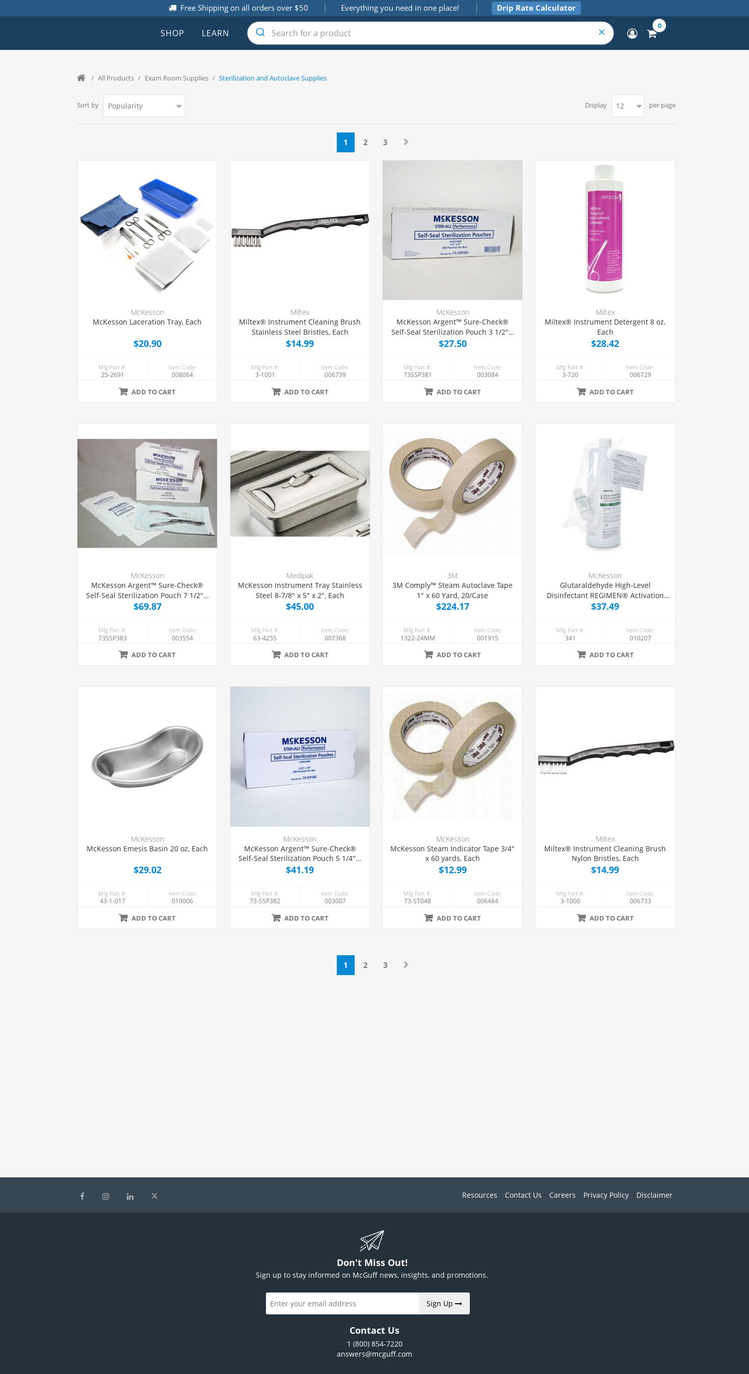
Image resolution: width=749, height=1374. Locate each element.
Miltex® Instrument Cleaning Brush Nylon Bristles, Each (605, 854)
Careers (562, 1195)
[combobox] (430, 33)
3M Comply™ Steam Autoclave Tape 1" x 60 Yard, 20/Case (452, 590)
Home (82, 78)
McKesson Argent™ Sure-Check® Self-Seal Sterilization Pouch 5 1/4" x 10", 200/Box (299, 854)
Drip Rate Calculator (536, 8)
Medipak (299, 575)
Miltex (300, 312)
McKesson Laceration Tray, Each (147, 322)
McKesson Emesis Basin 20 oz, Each (147, 848)
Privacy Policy (606, 1195)
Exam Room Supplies (176, 78)
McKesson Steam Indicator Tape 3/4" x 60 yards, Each (452, 854)
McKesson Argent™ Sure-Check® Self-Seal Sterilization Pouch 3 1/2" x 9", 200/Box (452, 327)
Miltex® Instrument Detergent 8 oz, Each (605, 327)
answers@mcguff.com (374, 1354)
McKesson (147, 312)
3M (452, 575)
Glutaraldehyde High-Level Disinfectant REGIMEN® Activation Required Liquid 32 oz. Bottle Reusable (605, 590)
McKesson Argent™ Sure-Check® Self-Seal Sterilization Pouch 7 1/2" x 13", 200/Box (147, 590)
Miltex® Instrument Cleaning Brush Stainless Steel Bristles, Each (300, 327)
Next (406, 142)
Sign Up (444, 1303)
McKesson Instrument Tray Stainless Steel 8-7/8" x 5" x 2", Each (300, 590)
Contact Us (523, 1195)
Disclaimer (654, 1195)
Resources (479, 1195)
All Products (116, 78)
